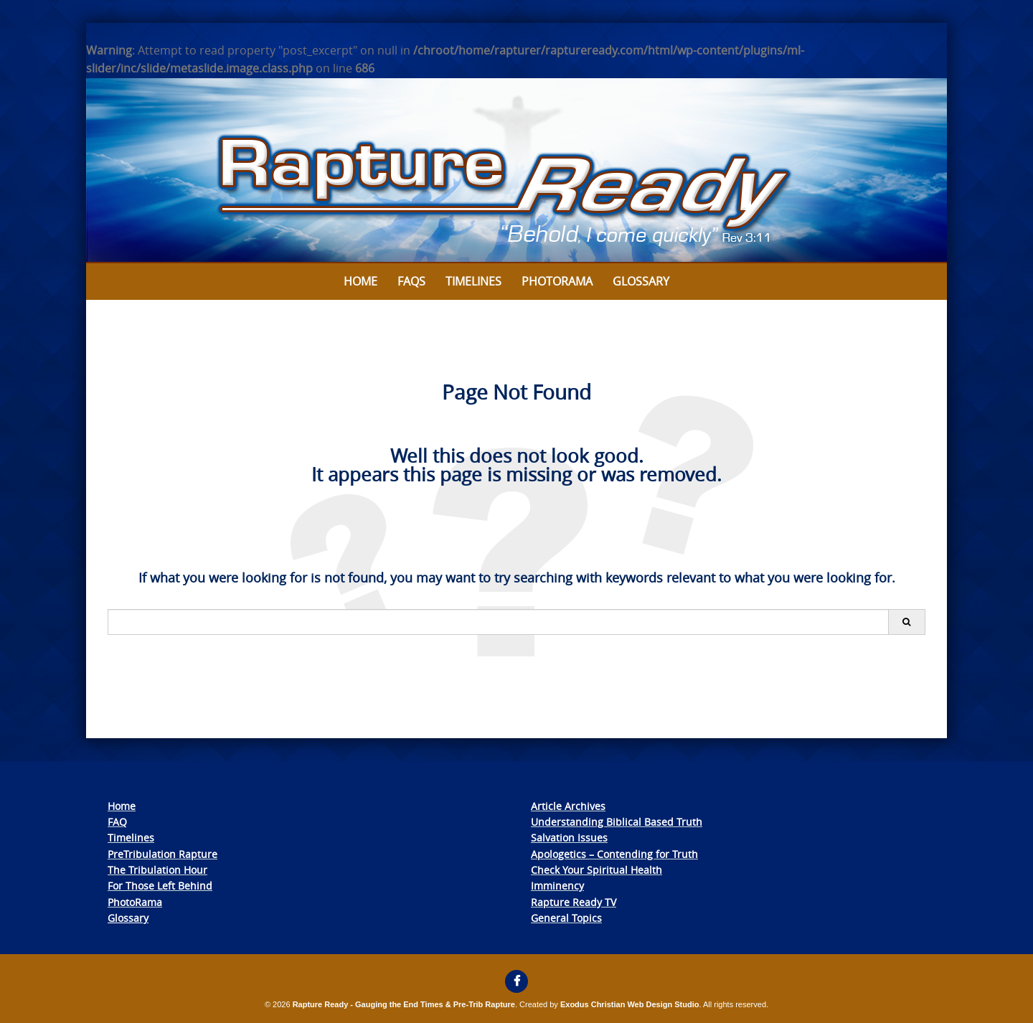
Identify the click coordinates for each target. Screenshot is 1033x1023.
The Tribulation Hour (157, 870)
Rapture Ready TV (573, 902)
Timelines (473, 281)
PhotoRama (135, 902)
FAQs (411, 281)
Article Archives (568, 806)
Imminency (557, 885)
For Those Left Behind (160, 885)
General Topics (566, 918)
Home (360, 281)
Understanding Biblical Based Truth (616, 822)
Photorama (557, 281)
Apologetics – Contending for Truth (614, 854)
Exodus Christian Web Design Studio (629, 1004)
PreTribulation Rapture (162, 854)
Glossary (641, 281)
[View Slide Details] (516, 170)
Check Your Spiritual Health (596, 870)
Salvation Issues (569, 837)
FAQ (117, 822)
